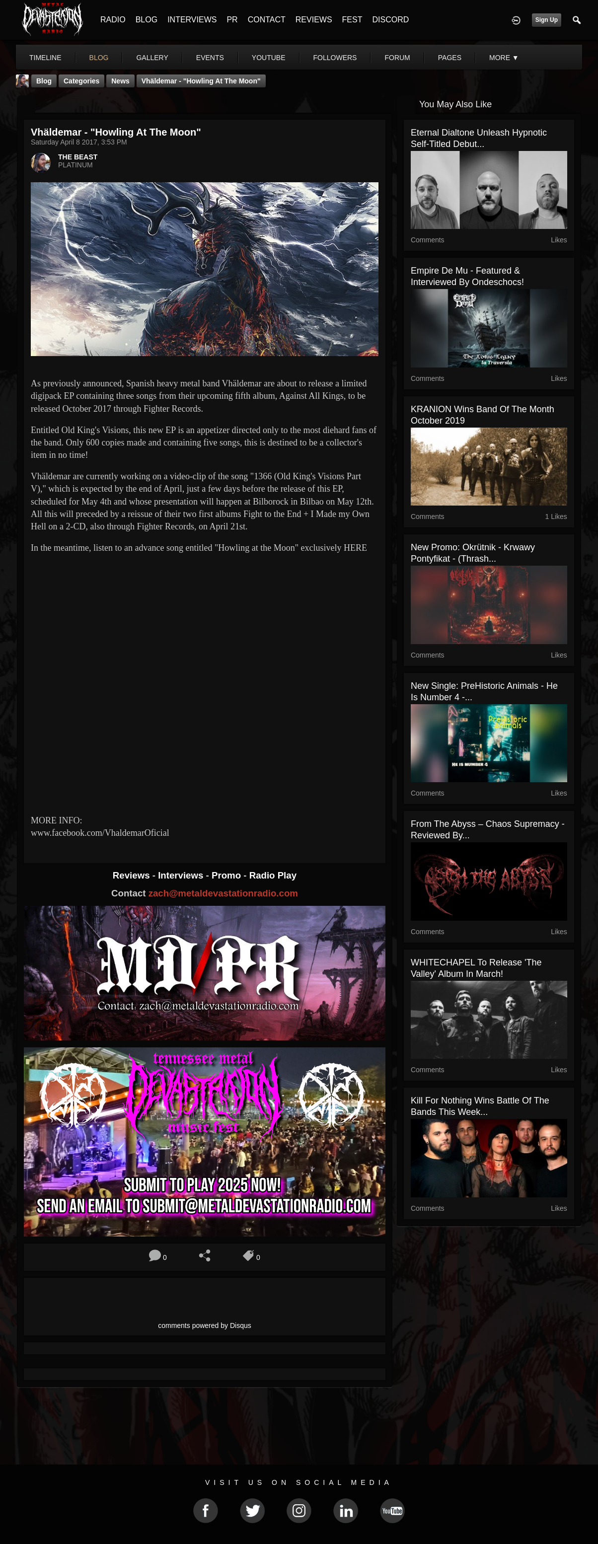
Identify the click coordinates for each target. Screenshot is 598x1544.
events (210, 58)
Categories (81, 81)
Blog (44, 81)
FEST (352, 19)
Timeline (45, 58)
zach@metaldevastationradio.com (223, 893)
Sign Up (546, 19)
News (120, 81)
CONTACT (267, 19)
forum (397, 58)
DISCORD (390, 19)
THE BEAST (77, 157)
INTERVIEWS (192, 19)
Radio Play (273, 875)
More (504, 58)
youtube (269, 58)
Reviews (132, 875)
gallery (152, 58)
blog (99, 58)
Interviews (182, 875)
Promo (227, 875)
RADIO (113, 19)
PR (231, 19)
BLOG (146, 19)
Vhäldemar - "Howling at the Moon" (201, 81)
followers (335, 58)
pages (449, 58)
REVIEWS (314, 19)
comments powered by (204, 1325)
